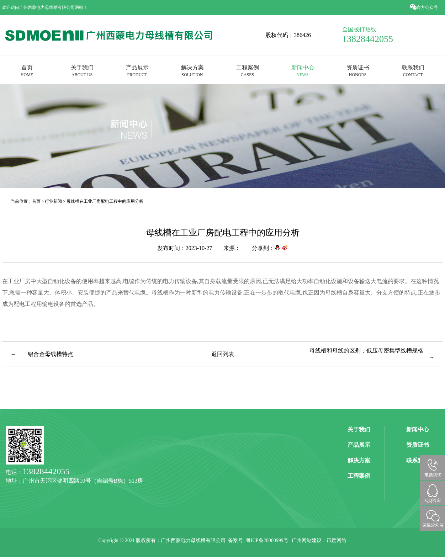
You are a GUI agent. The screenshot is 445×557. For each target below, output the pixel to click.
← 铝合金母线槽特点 (42, 354)
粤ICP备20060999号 (267, 540)
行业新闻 (53, 201)
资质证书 (357, 70)
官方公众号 (424, 7)
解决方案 (192, 70)
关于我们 (82, 70)
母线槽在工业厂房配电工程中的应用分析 (105, 201)
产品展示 (137, 70)
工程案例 (247, 70)
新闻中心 (302, 70)
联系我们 (413, 70)
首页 (27, 70)
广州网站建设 (307, 540)
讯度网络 (336, 540)
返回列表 (222, 354)
